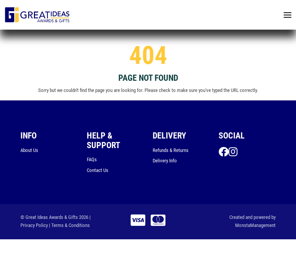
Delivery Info (165, 161)
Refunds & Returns (170, 150)
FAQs (92, 159)
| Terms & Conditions (69, 225)
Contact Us (97, 170)
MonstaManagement (255, 225)
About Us (29, 150)
